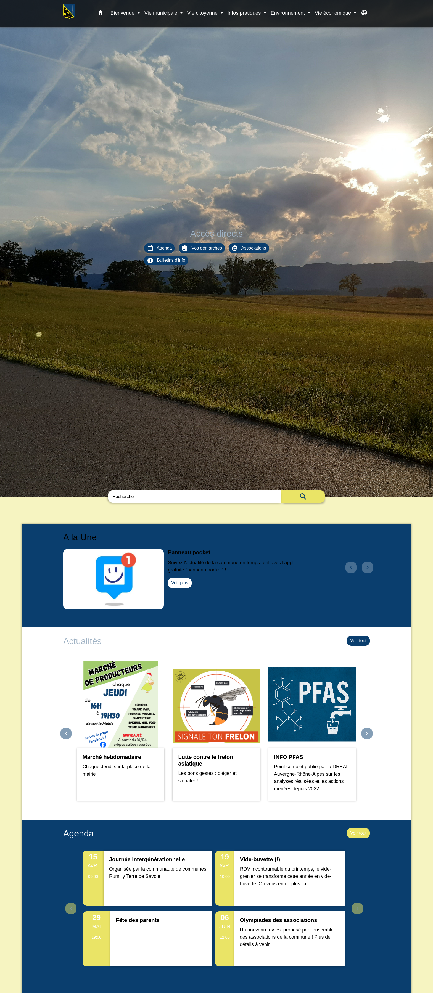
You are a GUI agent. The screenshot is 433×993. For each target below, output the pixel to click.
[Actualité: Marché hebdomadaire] (121, 731)
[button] (100, 13)
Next (357, 908)
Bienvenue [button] (123, 13)
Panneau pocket (189, 552)
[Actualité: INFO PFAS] (312, 731)
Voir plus (179, 583)
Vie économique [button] (334, 13)
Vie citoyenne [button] (203, 13)
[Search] (194, 496)
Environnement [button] (288, 13)
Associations (248, 248)
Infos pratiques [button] (245, 13)
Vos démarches (201, 248)
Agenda (159, 248)
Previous (70, 908)
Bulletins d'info (166, 260)
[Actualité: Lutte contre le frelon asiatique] (216, 731)
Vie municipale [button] (161, 13)
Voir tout (358, 640)
